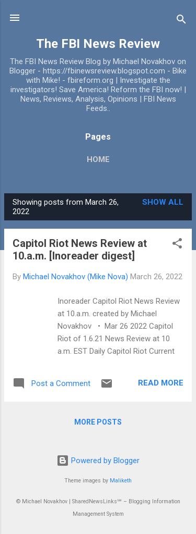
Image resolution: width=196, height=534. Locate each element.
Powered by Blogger (98, 460)
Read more (160, 383)
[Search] (181, 21)
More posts (98, 422)
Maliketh (121, 480)
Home (98, 159)
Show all (162, 202)
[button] (177, 245)
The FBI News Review (98, 43)
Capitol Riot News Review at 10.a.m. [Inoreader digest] (80, 249)
